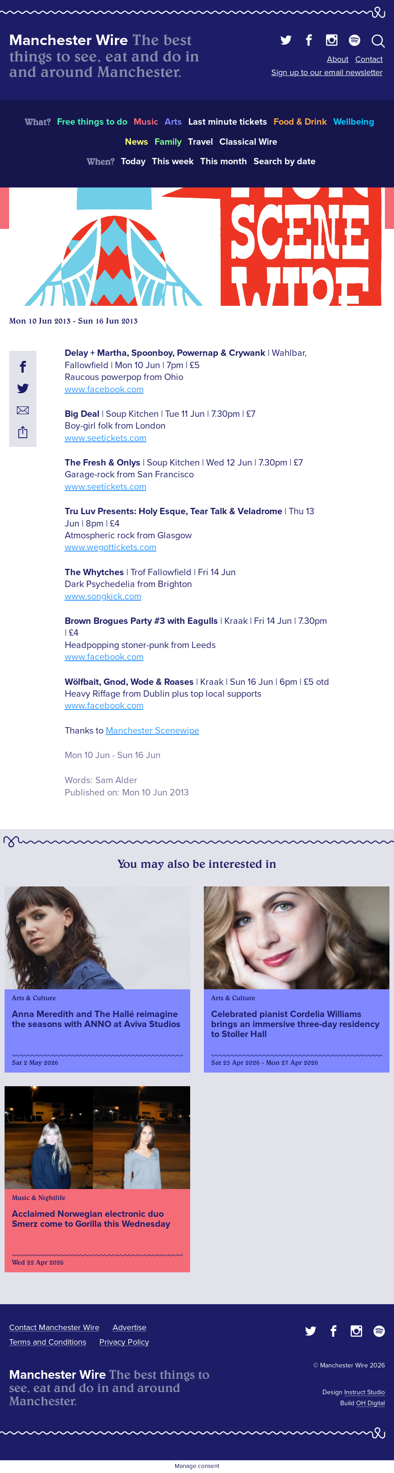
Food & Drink (300, 121)
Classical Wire (248, 142)
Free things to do (92, 121)
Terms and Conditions (47, 1342)
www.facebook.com (104, 389)
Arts (173, 121)
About (337, 59)
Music (146, 121)
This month (223, 161)
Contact (369, 59)
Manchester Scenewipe (152, 730)
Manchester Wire (68, 40)
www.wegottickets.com (110, 547)
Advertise (129, 1327)
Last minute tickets (227, 121)
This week (173, 161)
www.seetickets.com (105, 438)
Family (168, 142)
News (136, 142)
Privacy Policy (124, 1342)
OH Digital (370, 1403)
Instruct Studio (364, 1392)
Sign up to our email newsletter (327, 72)
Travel (200, 142)
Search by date (285, 161)
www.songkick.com (103, 596)
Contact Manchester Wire (54, 1327)
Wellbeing (353, 121)
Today (133, 161)
